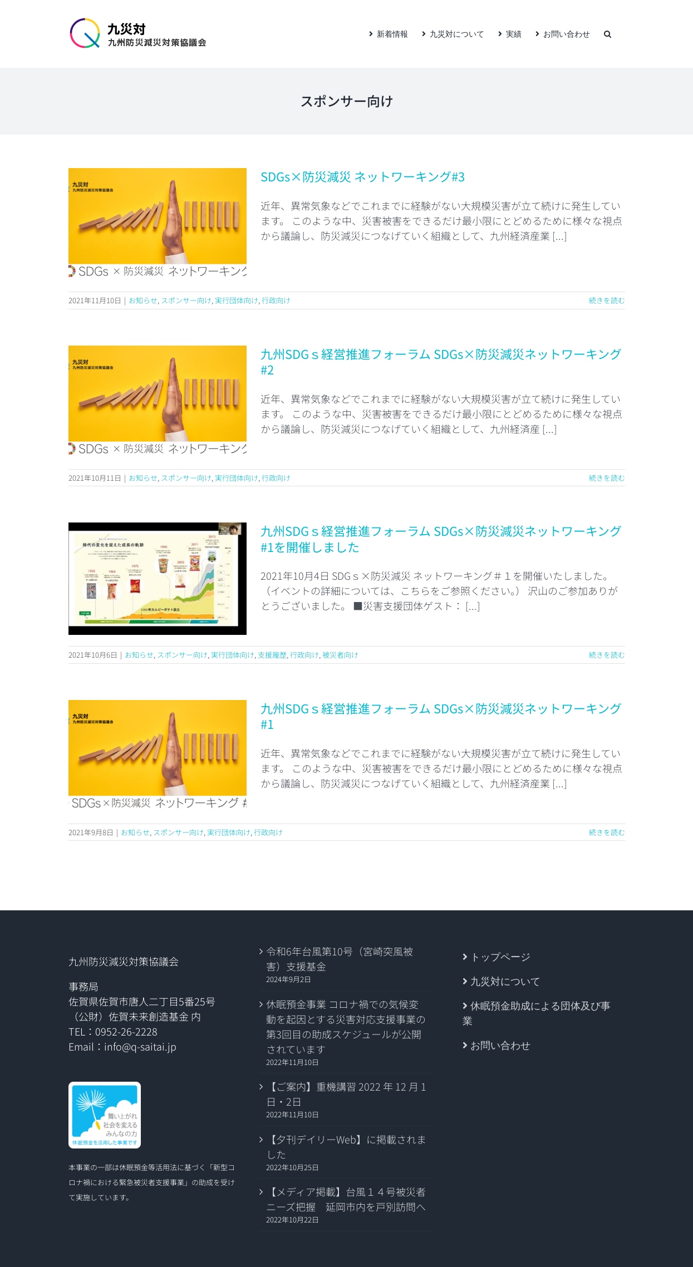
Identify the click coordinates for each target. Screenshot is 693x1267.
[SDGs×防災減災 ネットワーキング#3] (157, 224)
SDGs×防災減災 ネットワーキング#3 (363, 176)
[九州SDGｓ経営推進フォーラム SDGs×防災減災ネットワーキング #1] (157, 756)
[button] (607, 34)
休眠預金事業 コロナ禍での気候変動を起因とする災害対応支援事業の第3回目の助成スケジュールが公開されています (346, 1026)
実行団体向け (236, 300)
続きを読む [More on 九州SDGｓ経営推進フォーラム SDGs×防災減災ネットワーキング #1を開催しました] (607, 654)
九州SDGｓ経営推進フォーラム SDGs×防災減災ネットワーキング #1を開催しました (441, 538)
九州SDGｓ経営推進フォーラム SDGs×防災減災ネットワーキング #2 (441, 361)
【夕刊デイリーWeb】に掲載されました (346, 1146)
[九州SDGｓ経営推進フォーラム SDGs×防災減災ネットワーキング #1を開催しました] (157, 578)
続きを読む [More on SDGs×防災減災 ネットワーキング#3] (607, 300)
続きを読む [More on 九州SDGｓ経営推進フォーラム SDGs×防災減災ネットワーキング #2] (607, 477)
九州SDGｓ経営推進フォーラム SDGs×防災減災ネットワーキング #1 (441, 716)
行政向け (276, 300)
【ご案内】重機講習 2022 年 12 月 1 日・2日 (346, 1093)
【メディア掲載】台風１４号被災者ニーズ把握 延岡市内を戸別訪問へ (346, 1199)
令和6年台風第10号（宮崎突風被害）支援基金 (339, 958)
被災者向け (340, 654)
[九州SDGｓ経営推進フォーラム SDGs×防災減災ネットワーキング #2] (157, 402)
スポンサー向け (186, 300)
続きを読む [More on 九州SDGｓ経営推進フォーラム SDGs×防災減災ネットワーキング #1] (607, 832)
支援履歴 (272, 654)
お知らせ (143, 300)
